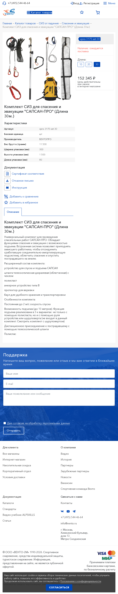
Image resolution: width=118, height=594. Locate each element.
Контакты (66, 503)
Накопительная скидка (17, 465)
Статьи (7, 520)
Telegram (74, 511)
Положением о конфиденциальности (80, 581)
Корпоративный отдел (17, 471)
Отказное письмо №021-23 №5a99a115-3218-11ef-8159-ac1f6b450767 (7, 181)
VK (62, 511)
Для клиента (10, 447)
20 (88, 64)
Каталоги (8, 503)
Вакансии (66, 483)
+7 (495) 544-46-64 (19, 3)
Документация (12, 496)
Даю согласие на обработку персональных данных (38, 423)
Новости (66, 477)
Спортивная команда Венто (78, 488)
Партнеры (67, 465)
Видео (65, 453)
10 (80, 64)
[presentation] (27, 413)
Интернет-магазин (14, 459)
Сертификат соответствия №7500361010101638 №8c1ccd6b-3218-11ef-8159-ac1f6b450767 (7, 174)
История (66, 459)
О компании (68, 447)
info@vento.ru (69, 523)
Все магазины (11, 453)
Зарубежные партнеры (75, 471)
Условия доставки (14, 477)
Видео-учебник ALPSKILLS (19, 514)
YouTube (68, 511)
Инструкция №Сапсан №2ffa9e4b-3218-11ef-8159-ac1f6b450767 (7, 187)
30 (97, 64)
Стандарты (9, 509)
